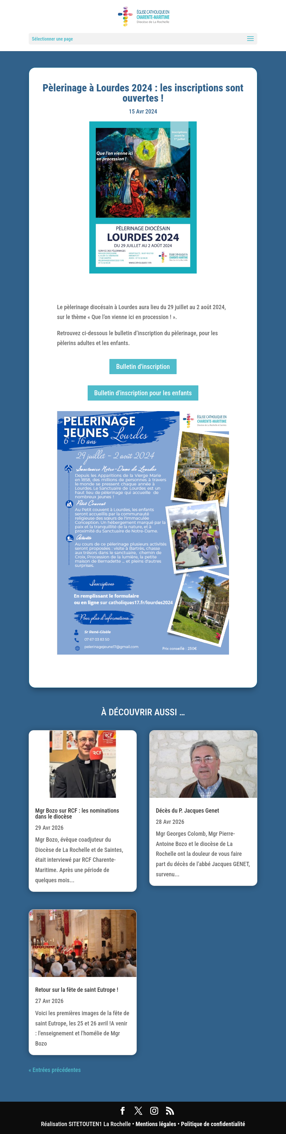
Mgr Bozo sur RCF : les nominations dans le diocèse (77, 813)
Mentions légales (155, 1123)
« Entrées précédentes (55, 1069)
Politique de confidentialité (213, 1123)
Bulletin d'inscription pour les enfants (143, 393)
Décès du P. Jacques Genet (187, 810)
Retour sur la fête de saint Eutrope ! (76, 989)
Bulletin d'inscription (143, 367)
